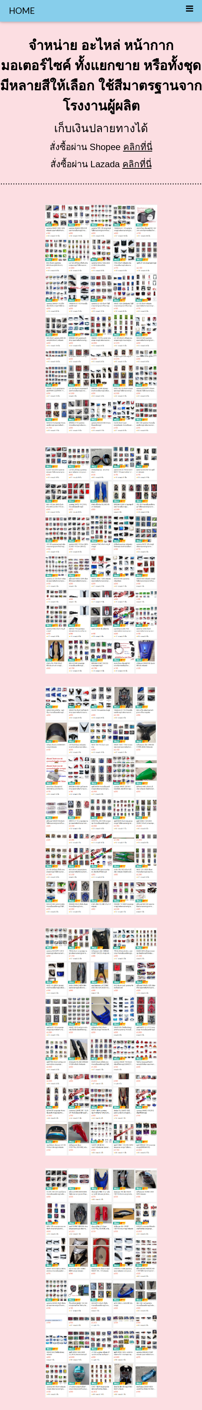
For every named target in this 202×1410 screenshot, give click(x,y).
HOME (22, 11)
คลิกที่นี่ (137, 147)
